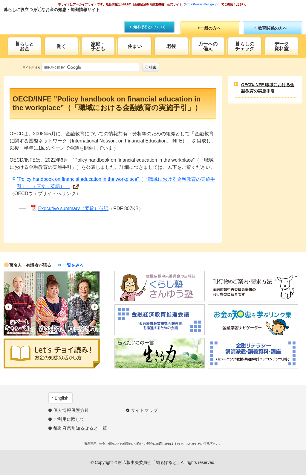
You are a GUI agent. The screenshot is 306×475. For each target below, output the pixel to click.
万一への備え (208, 46)
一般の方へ (210, 28)
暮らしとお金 (24, 46)
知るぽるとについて (149, 27)
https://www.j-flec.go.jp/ (201, 4)
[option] (20, 303)
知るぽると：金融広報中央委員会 (58, 20)
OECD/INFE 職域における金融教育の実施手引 (267, 87)
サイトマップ (144, 410)
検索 (152, 67)
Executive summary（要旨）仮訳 (73, 208)
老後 (171, 46)
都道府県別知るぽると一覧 (80, 428)
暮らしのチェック (244, 46)
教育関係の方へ (272, 28)
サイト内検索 (31, 67)
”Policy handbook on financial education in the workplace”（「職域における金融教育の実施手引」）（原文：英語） (116, 183)
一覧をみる (73, 265)
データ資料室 (281, 46)
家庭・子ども (98, 46)
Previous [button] (8, 306)
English (61, 398)
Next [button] (94, 306)
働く (61, 46)
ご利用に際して (69, 419)
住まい (135, 46)
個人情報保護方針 (71, 410)
